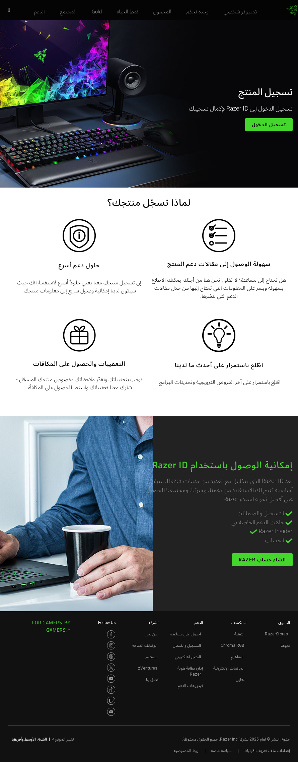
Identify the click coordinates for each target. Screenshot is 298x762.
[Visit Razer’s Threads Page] (111, 656)
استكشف (238, 622)
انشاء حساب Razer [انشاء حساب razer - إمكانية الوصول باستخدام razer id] (262, 559)
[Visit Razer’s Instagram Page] (111, 645)
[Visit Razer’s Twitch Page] (111, 700)
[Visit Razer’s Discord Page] (111, 711)
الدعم (199, 622)
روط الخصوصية (186, 750)
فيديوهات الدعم (190, 685)
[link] (292, 10)
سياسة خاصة (221, 750)
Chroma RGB (232, 645)
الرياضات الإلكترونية (228, 668)
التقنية (239, 634)
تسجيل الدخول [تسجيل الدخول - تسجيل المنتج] (269, 124)
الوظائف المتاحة (144, 645)
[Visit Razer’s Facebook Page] (111, 634)
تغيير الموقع (63, 739)
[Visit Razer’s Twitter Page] (111, 667)
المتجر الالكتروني (188, 656)
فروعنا (285, 645)
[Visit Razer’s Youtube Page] (111, 678)
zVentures (147, 668)
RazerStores (276, 634)
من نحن (151, 634)
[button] (6, 10)
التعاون (241, 679)
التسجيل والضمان (187, 645)
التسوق (284, 622)
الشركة (154, 622)
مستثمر (151, 656)
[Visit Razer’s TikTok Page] (111, 689)
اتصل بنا (152, 679)
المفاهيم (237, 656)
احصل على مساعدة (185, 634)
